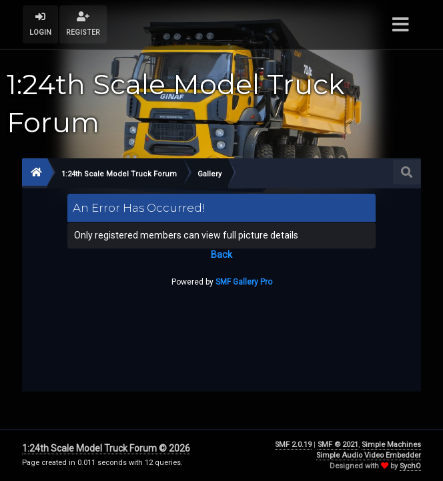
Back (221, 254)
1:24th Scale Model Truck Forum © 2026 (106, 448)
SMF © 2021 (338, 444)
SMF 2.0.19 (293, 444)
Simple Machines (391, 444)
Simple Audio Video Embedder (368, 455)
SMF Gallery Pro (243, 282)
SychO (410, 466)
